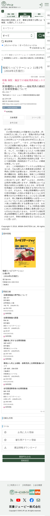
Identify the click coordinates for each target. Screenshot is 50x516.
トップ (3, 55)
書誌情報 (8, 42)
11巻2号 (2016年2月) (37, 55)
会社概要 (38, 486)
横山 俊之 (6, 93)
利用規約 (27, 486)
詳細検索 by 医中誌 (40, 49)
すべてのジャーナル (27, 46)
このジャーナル (9, 46)
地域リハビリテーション (17, 55)
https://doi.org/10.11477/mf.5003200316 (21, 105)
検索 (44, 36)
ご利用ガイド (14, 486)
